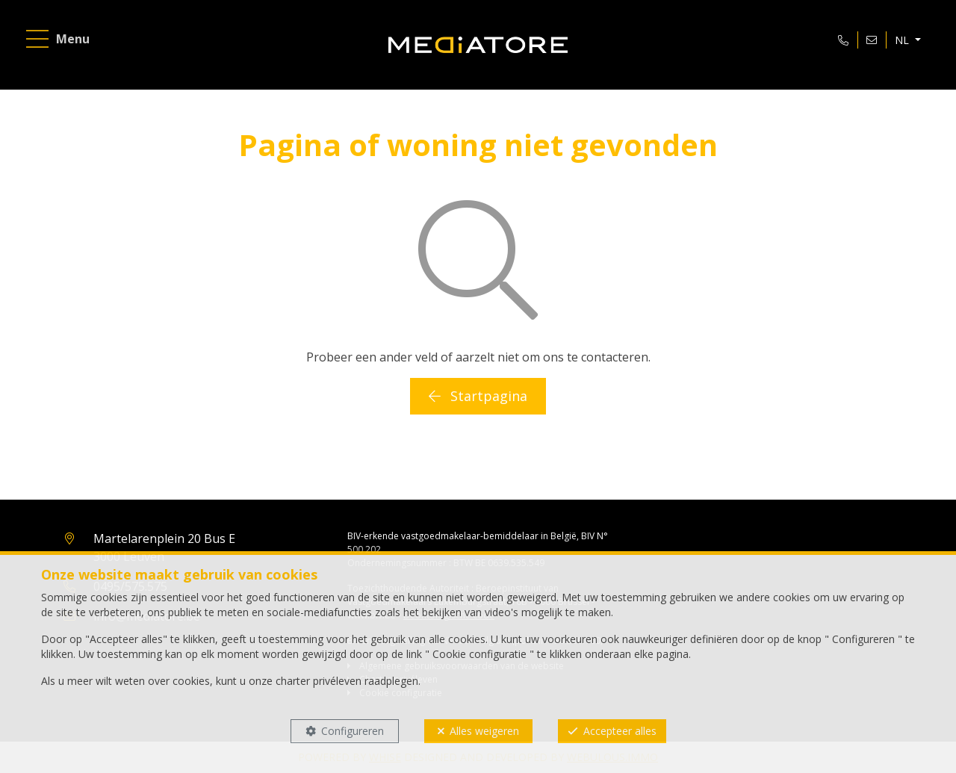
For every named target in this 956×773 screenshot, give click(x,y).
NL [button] (903, 40)
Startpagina (478, 396)
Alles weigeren (484, 731)
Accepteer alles (620, 731)
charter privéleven (318, 681)
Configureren (352, 731)
